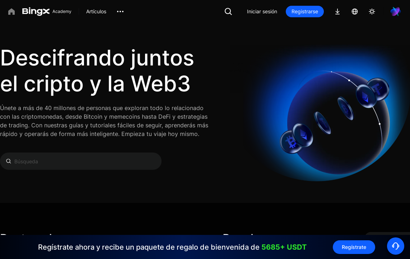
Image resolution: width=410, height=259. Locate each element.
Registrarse (305, 11)
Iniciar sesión (262, 11)
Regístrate (354, 247)
